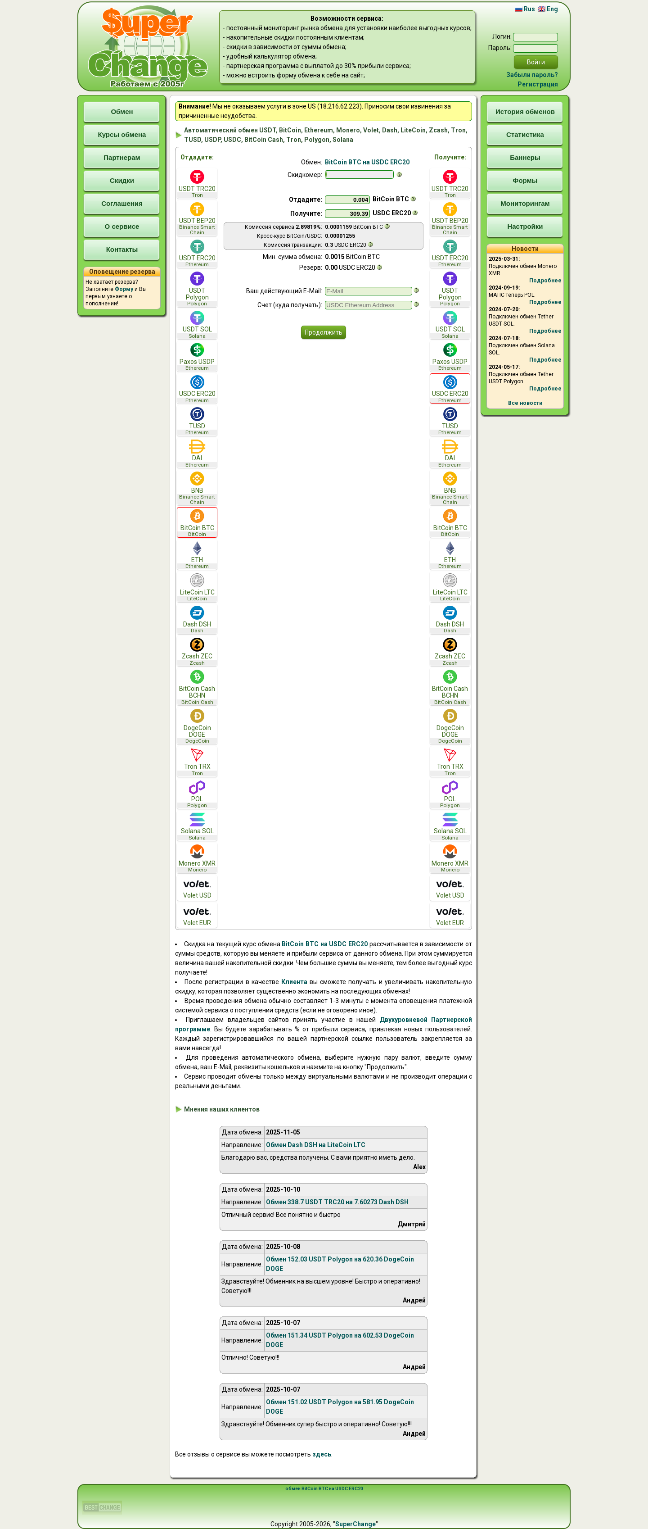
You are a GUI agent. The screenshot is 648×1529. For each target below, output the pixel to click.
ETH (197, 555)
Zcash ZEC (197, 652)
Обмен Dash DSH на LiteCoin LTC (315, 1144)
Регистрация (538, 84)
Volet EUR (197, 915)
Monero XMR (197, 858)
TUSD (197, 421)
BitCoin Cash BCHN (197, 687)
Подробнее (545, 280)
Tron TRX (197, 762)
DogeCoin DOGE (197, 726)
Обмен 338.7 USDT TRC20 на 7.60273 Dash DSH (337, 1202)
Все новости (525, 403)
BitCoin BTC (197, 523)
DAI (197, 454)
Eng (548, 9)
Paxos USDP (197, 357)
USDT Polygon (197, 289)
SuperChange (355, 1524)
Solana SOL (197, 826)
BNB (197, 488)
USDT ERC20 (197, 254)
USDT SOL (197, 325)
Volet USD (197, 888)
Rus (525, 9)
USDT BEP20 (197, 219)
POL (197, 794)
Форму (124, 289)
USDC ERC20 (197, 389)
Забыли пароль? (532, 74)
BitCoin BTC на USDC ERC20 (367, 162)
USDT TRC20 (197, 184)
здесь (321, 1454)
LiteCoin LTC (197, 587)
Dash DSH (197, 620)
